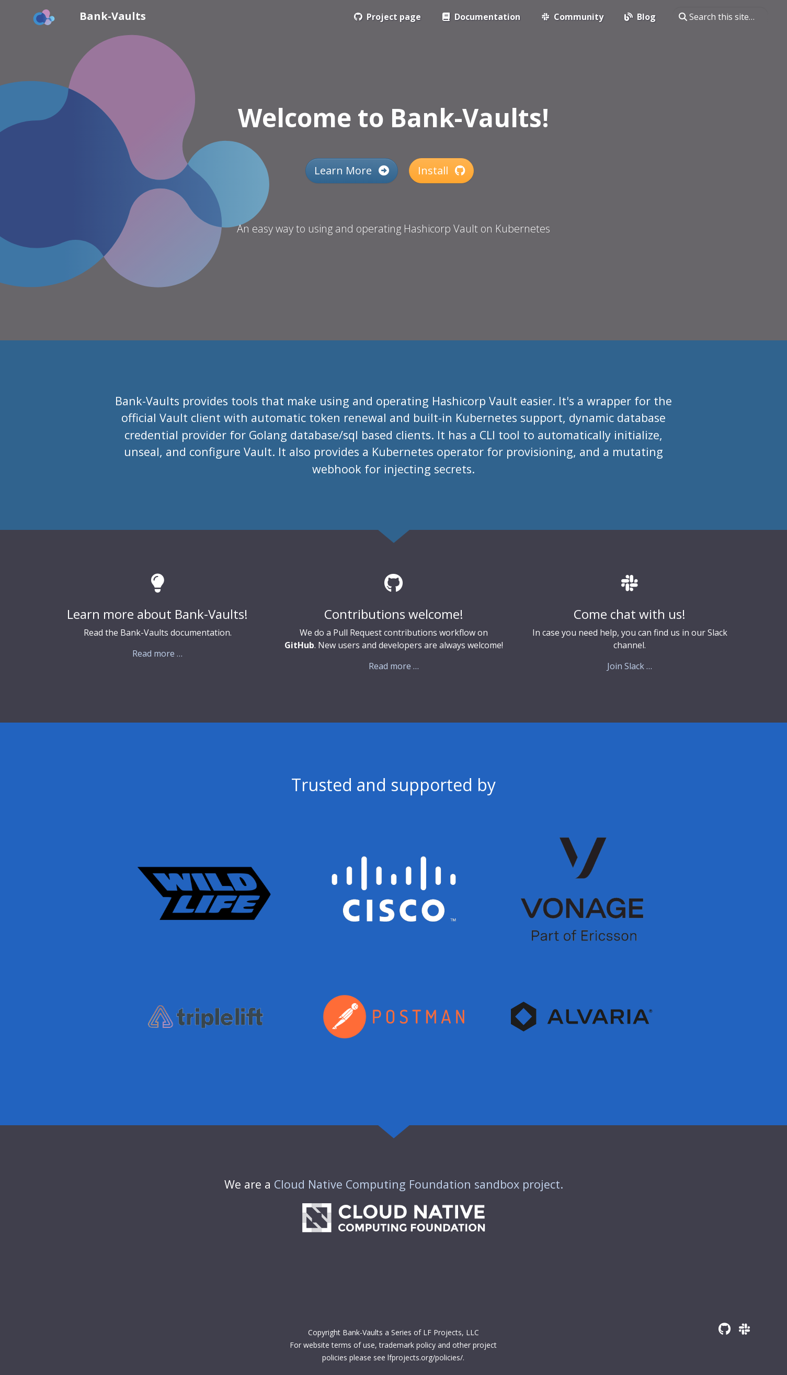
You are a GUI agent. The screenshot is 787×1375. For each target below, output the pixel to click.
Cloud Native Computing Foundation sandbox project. (418, 1184)
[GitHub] (724, 1328)
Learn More (351, 170)
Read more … (157, 653)
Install (441, 170)
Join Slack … (629, 666)
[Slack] (744, 1328)
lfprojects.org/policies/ (425, 1357)
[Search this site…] (720, 17)
